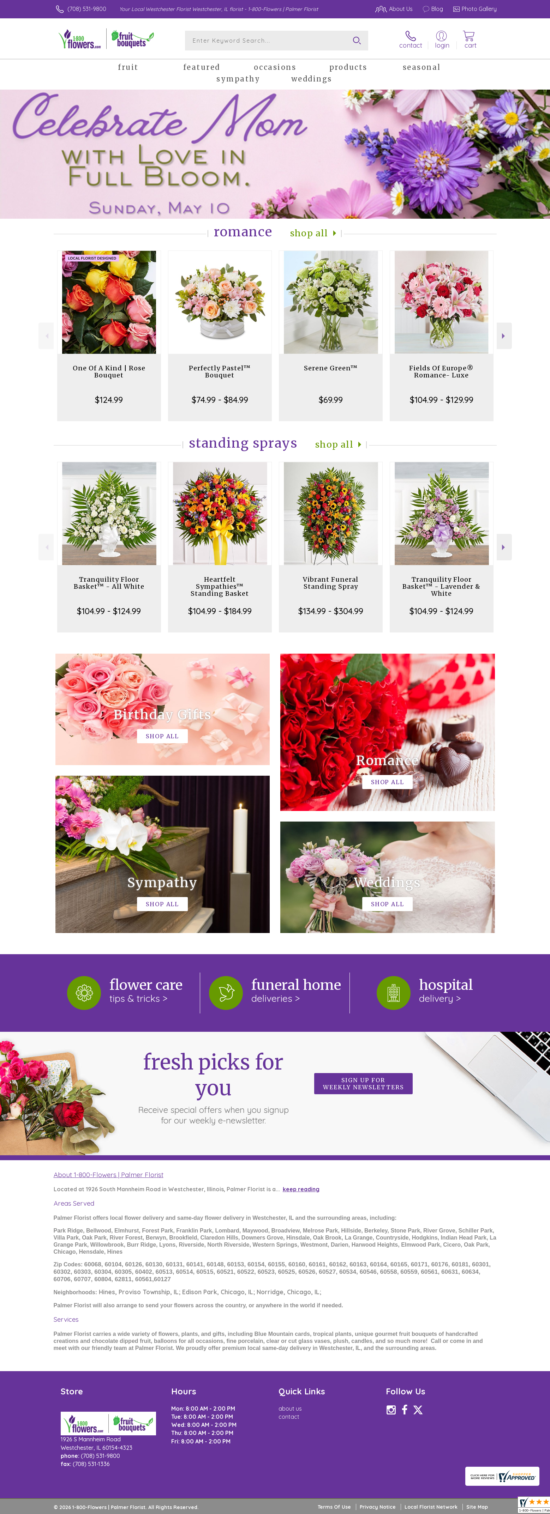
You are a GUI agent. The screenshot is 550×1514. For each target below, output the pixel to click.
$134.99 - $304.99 (330, 611)
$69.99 (331, 399)
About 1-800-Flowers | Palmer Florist (108, 1174)
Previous (46, 336)
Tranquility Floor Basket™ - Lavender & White (441, 586)
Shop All (309, 233)
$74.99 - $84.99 (220, 399)
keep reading (301, 1189)
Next (504, 336)
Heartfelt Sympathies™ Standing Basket (220, 586)
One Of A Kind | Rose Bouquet (109, 371)
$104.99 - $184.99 (220, 611)
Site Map (477, 1507)
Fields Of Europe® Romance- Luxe (441, 371)
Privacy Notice (378, 1507)
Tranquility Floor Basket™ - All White (109, 583)
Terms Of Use (334, 1507)
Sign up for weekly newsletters (363, 1084)
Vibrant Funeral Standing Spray (330, 583)
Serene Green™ (331, 368)
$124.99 (109, 399)
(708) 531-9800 (86, 8)
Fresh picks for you (213, 1087)
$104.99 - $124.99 (109, 611)
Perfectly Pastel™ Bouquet (220, 371)
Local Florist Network (431, 1507)
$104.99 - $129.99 (441, 399)
